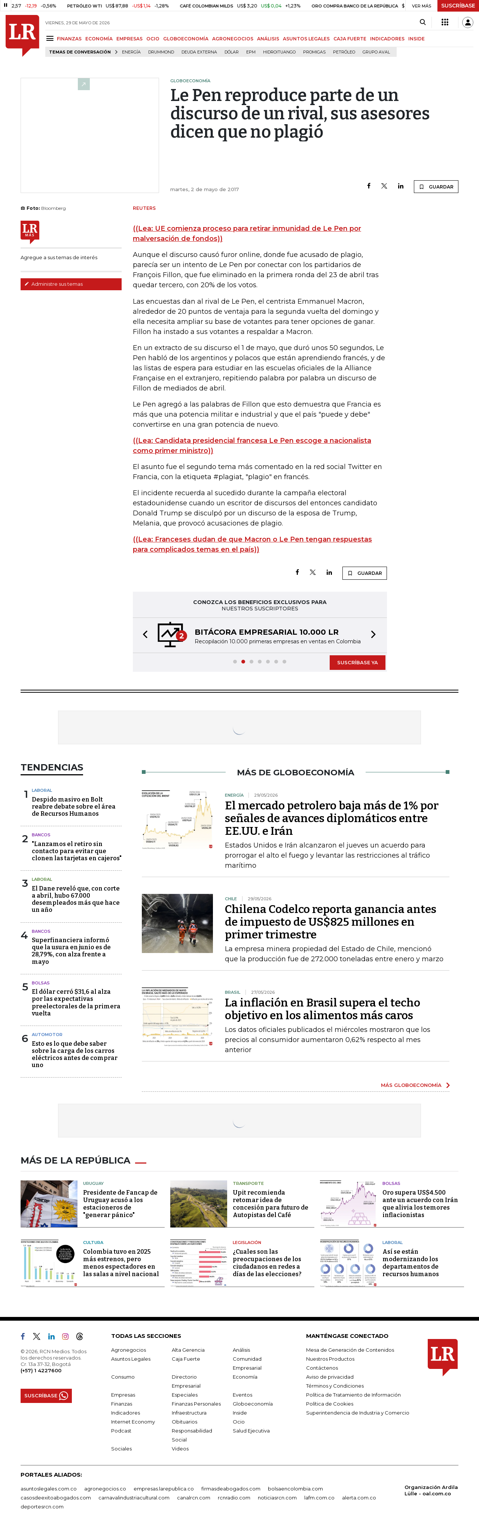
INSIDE (416, 39)
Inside (240, 1413)
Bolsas (41, 983)
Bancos (41, 834)
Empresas (123, 1395)
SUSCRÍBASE (458, 5)
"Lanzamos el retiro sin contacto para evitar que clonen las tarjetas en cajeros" (77, 851)
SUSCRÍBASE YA (357, 662)
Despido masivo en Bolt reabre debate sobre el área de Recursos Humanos (74, 806)
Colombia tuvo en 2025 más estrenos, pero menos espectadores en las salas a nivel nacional (121, 1263)
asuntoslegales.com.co (49, 1489)
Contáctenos (322, 1368)
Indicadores (125, 1413)
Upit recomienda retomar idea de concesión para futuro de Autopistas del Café (270, 1204)
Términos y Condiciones (335, 1386)
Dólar (232, 52)
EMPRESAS (129, 39)
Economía (245, 1377)
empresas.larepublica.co (164, 1489)
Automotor (47, 1034)
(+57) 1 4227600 (41, 1370)
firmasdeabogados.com (230, 1489)
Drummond (161, 52)
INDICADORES (387, 39)
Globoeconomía (253, 1404)
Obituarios (184, 1422)
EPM (251, 52)
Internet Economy (133, 1422)
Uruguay (93, 1183)
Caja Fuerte (186, 1359)
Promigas (314, 52)
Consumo (123, 1377)
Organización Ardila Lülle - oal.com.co (431, 1490)
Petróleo (344, 52)
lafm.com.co (319, 1498)
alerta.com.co (359, 1498)
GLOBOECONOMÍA (185, 39)
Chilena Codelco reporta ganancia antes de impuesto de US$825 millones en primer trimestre (330, 922)
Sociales (121, 1449)
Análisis (241, 1350)
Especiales (185, 1395)
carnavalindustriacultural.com (134, 1498)
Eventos (242, 1395)
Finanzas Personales (196, 1404)
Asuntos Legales (130, 1359)
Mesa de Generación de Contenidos (350, 1350)
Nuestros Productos (330, 1359)
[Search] (423, 22)
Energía (131, 52)
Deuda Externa (199, 52)
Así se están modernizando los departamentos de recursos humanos (410, 1263)
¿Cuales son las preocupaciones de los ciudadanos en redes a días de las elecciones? (267, 1263)
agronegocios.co (105, 1489)
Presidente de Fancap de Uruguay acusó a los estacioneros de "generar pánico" (120, 1204)
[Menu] (51, 38)
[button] (143, 635)
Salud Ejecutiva (251, 1431)
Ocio (239, 1422)
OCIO (152, 39)
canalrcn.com (193, 1498)
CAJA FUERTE (349, 39)
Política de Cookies (329, 1404)
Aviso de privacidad (330, 1377)
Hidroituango (279, 52)
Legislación (247, 1242)
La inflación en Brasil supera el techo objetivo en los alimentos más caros (322, 1009)
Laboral (42, 790)
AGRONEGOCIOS (232, 39)
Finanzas (121, 1404)
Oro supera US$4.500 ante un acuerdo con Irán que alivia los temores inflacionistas (420, 1204)
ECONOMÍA (99, 39)
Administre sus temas (53, 284)
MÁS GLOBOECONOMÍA (411, 1085)
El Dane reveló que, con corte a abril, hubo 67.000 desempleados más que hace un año (76, 899)
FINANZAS (69, 39)
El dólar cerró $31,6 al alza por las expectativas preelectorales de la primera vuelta (76, 1002)
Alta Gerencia (188, 1350)
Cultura (93, 1242)
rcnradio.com (234, 1498)
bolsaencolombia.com (295, 1489)
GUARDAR (436, 187)
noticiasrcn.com (277, 1498)
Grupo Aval (376, 52)
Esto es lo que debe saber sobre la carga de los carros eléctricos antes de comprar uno (75, 1054)
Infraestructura (189, 1413)
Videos (180, 1449)
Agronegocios (128, 1350)
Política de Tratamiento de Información (353, 1395)
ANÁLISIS (268, 39)
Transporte (248, 1183)
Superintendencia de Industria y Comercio (357, 1413)
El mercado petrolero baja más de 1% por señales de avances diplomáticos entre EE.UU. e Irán (332, 818)
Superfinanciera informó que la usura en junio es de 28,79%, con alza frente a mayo (71, 951)
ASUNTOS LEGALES (306, 39)
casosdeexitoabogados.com (56, 1498)
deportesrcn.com (42, 1507)
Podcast (121, 1431)
